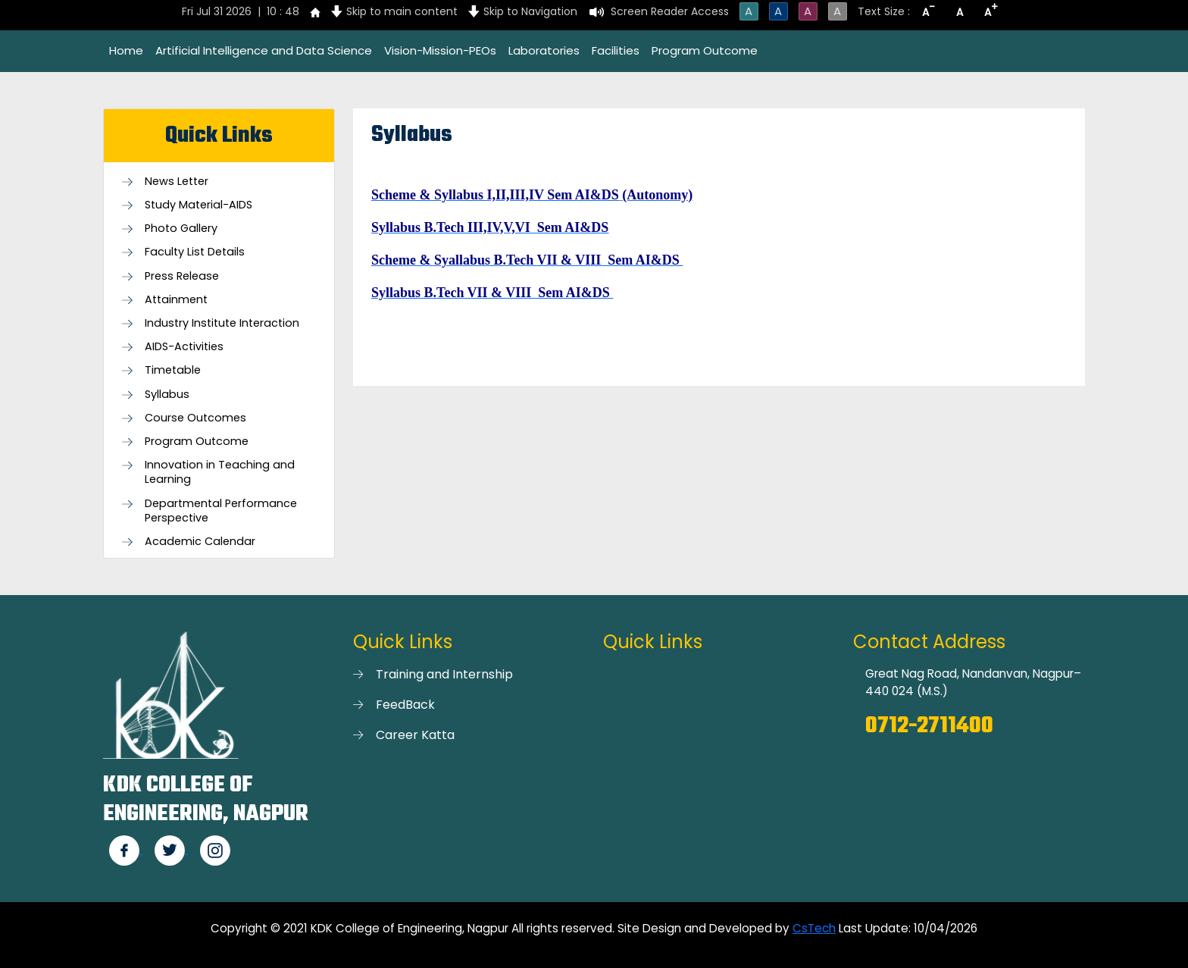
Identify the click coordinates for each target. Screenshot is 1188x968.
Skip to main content (402, 11)
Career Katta (415, 735)
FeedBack (405, 704)
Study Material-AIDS (198, 205)
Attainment (176, 300)
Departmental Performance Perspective (221, 511)
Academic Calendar (200, 541)
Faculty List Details (195, 252)
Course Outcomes (195, 418)
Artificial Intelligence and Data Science (263, 50)
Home (126, 50)
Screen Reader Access (670, 11)
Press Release (182, 276)
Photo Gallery (181, 228)
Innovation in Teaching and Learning (220, 472)
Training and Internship (444, 674)
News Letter (176, 181)
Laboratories (544, 50)
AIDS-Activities (184, 347)
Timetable (173, 370)
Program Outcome (705, 50)
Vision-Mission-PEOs (440, 50)
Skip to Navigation (530, 11)
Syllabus (167, 394)
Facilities (615, 50)
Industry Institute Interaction (222, 323)
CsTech (814, 928)
